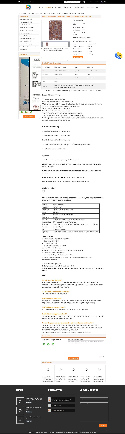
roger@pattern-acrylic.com (27, 1)
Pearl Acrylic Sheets (24, 25)
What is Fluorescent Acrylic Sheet (33, 417)
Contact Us (89, 7)
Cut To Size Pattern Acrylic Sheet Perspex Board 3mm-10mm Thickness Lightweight (47, 379)
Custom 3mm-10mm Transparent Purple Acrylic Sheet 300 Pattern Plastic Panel (85, 379)
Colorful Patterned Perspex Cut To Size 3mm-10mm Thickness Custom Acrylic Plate (99, 379)
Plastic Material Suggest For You (33, 408)
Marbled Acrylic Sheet (24, 41)
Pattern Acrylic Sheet (33, 13)
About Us (58, 7)
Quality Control (79, 7)
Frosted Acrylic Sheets (24, 33)
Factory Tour (68, 7)
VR (97, 7)
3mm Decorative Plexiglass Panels (82, 332)
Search (82, 1)
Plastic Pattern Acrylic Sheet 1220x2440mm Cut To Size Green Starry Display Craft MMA (73, 379)
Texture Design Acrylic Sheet (26, 46)
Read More (28, 402)
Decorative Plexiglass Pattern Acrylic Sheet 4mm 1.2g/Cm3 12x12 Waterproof (60, 379)
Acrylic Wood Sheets (24, 44)
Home (41, 7)
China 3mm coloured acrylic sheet (43, 432)
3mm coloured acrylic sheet (67, 332)
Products (48, 7)
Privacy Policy (30, 432)
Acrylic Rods (22, 49)
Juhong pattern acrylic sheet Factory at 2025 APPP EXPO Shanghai (34, 399)
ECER (96, 432)
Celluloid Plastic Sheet (24, 35)
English (105, 2)
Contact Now (78, 57)
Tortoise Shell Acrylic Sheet (26, 27)
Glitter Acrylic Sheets (24, 22)
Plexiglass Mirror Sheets (25, 30)
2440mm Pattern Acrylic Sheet (52, 332)
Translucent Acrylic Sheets (25, 38)
